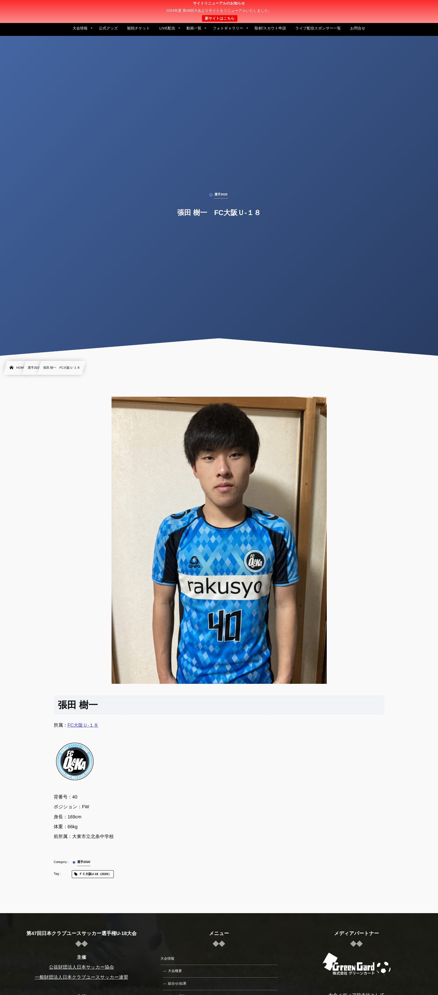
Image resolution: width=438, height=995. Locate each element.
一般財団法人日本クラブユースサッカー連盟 (81, 977)
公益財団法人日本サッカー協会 (81, 967)
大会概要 (175, 971)
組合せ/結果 (177, 983)
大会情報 (167, 959)
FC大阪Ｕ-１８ (83, 725)
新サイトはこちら (220, 18)
